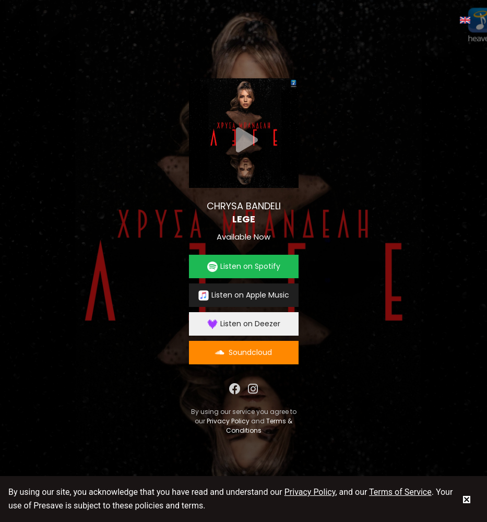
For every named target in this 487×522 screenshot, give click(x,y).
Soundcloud (243, 352)
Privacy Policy (228, 421)
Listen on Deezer (243, 323)
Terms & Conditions (259, 426)
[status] (467, 499)
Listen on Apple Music (243, 295)
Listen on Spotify (243, 266)
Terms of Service (400, 492)
